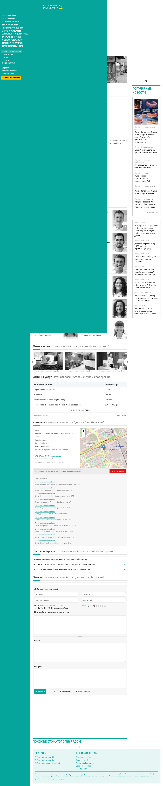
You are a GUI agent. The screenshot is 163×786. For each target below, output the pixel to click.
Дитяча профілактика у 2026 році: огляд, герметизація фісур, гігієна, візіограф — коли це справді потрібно (145, 248)
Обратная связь (8, 69)
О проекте (6, 63)
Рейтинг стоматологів (44, 760)
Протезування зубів (10, 17)
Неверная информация (71, 471)
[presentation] (34, 362)
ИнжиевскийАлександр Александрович (97, 241)
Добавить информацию (11, 72)
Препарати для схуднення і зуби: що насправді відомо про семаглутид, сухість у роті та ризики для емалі (146, 230)
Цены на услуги (41, 70)
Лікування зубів (9, 11)
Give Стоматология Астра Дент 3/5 (101, 606)
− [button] (83, 435)
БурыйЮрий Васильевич (44, 217)
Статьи (5, 52)
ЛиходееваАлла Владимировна (45, 283)
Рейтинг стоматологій (44, 757)
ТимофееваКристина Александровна (47, 328)
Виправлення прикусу (11, 32)
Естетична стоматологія (12, 41)
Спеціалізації (82, 760)
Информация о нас (43, 62)
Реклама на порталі (9, 66)
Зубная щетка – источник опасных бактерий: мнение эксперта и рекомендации (145, 169)
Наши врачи (40, 65)
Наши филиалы (41, 76)
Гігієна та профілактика (12, 23)
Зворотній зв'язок (84, 765)
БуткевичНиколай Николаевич (94, 220)
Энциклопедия (8, 58)
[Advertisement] (80, 18)
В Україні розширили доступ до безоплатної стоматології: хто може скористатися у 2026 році (145, 205)
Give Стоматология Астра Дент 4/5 (103, 606)
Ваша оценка (87, 606)
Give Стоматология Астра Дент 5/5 (105, 606)
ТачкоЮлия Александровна (94, 307)
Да (39, 608)
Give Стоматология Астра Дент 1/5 (96, 606)
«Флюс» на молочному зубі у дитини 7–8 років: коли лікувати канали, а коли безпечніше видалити (145, 287)
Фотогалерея (40, 68)
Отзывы (38, 79)
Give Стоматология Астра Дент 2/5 (99, 606)
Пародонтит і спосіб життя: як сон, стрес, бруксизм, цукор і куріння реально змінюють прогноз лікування (146, 313)
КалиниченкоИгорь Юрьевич (42, 262)
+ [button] (83, 431)
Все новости (152, 212)
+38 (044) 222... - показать (56, 457)
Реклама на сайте (83, 757)
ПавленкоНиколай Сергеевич (44, 307)
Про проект (81, 768)
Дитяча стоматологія (11, 26)
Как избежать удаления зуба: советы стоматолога (145, 151)
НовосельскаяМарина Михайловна (94, 286)
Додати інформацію (85, 763)
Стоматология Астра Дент (45, 482)
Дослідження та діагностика (14, 29)
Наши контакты (42, 73)
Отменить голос (94, 606)
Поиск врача (7, 49)
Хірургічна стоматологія (12, 38)
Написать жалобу (118, 471)
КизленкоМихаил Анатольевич (94, 262)
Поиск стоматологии (11, 46)
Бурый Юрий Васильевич (61, 90)
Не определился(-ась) (60, 608)
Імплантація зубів (9, 20)
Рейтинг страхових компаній (47, 763)
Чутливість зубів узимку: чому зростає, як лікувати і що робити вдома (146, 298)
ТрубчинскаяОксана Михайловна (94, 328)
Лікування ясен (8, 14)
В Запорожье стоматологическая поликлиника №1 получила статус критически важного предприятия (143, 182)
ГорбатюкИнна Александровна (45, 241)
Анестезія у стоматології (12, 35)
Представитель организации (46, 471)
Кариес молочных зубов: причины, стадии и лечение (145, 259)
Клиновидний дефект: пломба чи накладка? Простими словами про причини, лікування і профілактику (144, 274)
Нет (45, 608)
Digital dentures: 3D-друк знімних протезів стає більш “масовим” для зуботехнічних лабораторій (145, 137)
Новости (6, 55)
